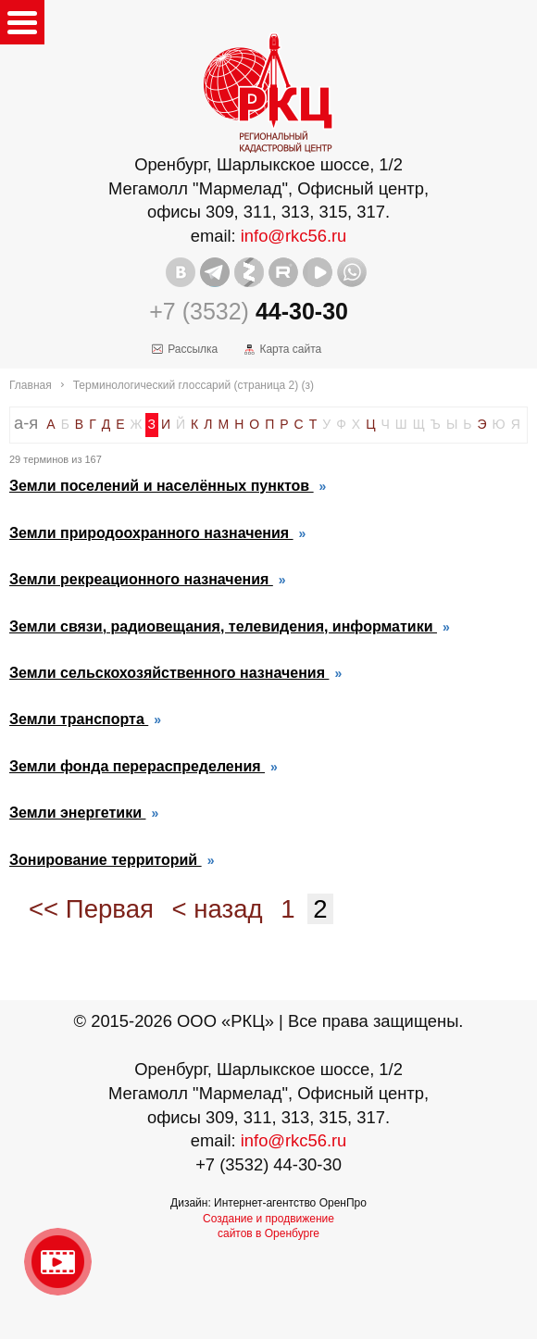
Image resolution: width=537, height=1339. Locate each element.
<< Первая (91, 909)
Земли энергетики (77, 812)
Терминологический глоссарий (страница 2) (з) (193, 385)
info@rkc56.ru (294, 235)
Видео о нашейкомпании (58, 1261)
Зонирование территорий (105, 860)
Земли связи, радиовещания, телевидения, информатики (223, 626)
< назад (217, 909)
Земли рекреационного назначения (141, 579)
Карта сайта (290, 349)
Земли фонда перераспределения (137, 766)
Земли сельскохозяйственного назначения (169, 673)
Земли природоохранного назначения (151, 533)
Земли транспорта (78, 719)
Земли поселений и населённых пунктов (161, 486)
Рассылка (193, 349)
